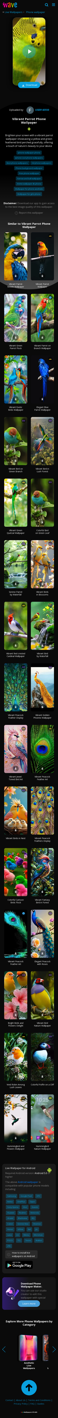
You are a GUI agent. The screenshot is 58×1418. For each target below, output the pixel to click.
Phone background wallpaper (29, 168)
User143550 (37, 109)
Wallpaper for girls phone (29, 194)
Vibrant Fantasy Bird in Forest (42, 901)
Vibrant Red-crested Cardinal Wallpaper (15, 655)
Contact (9, 1400)
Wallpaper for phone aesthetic (29, 189)
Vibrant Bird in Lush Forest (42, 470)
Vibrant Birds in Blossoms (42, 593)
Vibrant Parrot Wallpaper (42, 285)
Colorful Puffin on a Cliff (42, 1084)
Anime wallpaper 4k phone (29, 183)
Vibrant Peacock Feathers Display (42, 839)
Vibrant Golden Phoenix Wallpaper (42, 716)
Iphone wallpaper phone (29, 152)
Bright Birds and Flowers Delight (15, 1024)
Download (29, 85)
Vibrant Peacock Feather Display (15, 716)
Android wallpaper (28, 1182)
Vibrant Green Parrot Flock (15, 347)
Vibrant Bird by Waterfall (42, 655)
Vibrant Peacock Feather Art (42, 778)
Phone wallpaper (35, 12)
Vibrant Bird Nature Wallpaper (42, 1024)
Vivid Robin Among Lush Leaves (16, 1086)
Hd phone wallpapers (41, 163)
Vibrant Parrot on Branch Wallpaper (42, 347)
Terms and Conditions (39, 1400)
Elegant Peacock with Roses (42, 962)
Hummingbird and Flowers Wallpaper (16, 1147)
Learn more (28, 1303)
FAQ (32, 1403)
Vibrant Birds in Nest (15, 838)
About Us (20, 1400)
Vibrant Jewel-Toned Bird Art (16, 778)
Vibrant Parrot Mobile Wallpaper (15, 285)
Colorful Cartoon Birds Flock (16, 901)
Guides (40, 1403)
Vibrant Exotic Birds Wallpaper (15, 408)
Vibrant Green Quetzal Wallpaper (15, 531)
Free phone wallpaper (29, 173)
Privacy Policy (21, 1403)
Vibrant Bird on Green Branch (15, 470)
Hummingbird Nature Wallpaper (42, 1147)
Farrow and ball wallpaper (29, 178)
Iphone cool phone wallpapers (29, 157)
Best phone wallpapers (17, 163)
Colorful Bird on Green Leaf (42, 531)
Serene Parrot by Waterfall (15, 593)
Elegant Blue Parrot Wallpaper (42, 408)
